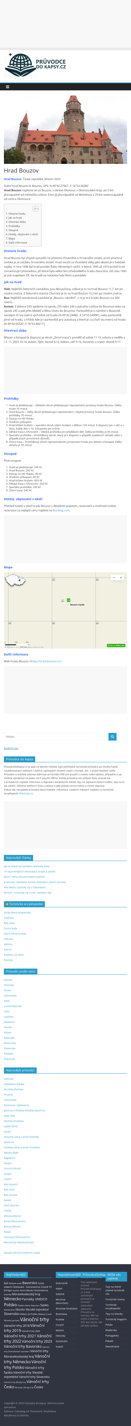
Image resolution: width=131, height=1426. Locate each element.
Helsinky (60, 1335)
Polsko (7, 1032)
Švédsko (8, 1053)
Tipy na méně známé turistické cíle (114, 1290)
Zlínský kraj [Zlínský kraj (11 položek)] (28, 1387)
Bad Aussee (10, 1194)
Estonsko (9, 985)
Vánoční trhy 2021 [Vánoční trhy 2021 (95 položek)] (20, 1335)
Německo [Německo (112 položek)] (12, 1298)
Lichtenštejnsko (13, 1006)
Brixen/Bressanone (15, 1221)
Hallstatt (8, 1078)
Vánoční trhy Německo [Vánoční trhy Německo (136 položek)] (27, 1358)
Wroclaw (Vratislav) (66, 1308)
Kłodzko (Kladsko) (14, 1121)
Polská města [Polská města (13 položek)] (24, 1305)
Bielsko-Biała (11, 1152)
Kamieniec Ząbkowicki (16, 1105)
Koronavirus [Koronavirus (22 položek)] (41, 1290)
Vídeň (59, 1288)
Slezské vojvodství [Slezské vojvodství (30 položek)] (37, 1309)
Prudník (8, 1094)
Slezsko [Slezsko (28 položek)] (20, 1309)
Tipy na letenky (114, 1313)
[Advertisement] (65, 24)
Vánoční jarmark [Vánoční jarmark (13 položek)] (11, 1320)
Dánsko (8, 979)
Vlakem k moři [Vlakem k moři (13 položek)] (45, 1314)
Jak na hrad (15, 217)
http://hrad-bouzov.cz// (47, 661)
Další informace (18, 242)
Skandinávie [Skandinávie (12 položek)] (9, 1309)
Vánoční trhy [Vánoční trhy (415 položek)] (34, 1319)
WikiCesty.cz (26, 793)
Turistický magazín (116, 1319)
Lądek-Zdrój (10, 1126)
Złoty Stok (9, 1115)
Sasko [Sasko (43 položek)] (44, 1305)
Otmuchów (10, 1099)
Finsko (7, 990)
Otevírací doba (17, 221)
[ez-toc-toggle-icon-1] (34, 209)
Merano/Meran (12, 1216)
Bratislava (61, 1314)
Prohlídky (14, 226)
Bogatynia (9, 1158)
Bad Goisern (11, 1184)
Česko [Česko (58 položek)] (38, 1387)
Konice (8, 949)
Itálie (7, 1000)
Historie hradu (17, 213)
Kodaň (59, 1346)
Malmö (60, 1330)
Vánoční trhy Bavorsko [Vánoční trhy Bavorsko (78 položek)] (23, 1346)
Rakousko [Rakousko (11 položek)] (35, 1305)
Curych (60, 1324)
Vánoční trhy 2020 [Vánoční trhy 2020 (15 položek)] (31, 1331)
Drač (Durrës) (11, 1205)
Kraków (60, 1319)
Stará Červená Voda (15, 933)
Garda (7, 1200)
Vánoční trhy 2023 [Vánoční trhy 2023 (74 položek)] (37, 1341)
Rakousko (9, 1037)
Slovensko (9, 1048)
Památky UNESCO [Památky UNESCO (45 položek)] (34, 1299)
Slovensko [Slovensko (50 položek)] (11, 1313)
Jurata (7, 1131)
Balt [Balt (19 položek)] (6, 1283)
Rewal (7, 1231)
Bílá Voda (9, 923)
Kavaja (7, 1173)
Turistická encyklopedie (26, 904)
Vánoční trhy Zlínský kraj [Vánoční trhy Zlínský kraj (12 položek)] (15, 1382)
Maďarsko (111, 1330)
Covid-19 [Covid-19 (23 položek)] (46, 1287)
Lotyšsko (8, 1016)
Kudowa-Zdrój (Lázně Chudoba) (22, 1147)
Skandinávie (112, 1346)
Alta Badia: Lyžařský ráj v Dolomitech (25, 887)
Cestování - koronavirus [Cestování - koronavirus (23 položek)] (26, 1287)
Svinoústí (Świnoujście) (17, 1237)
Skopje (7, 1163)
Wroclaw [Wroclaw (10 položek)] (19, 1387)
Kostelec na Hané (14, 954)
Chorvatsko (10, 995)
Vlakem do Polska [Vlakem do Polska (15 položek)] (29, 1314)
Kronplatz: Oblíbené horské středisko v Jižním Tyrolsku (35, 882)
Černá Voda (10, 928)
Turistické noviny (115, 1299)
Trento (7, 1210)
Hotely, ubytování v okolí (23, 234)
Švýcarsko (9, 1058)
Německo (9, 1022)
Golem (7, 1179)
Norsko (8, 1027)
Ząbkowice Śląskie (14, 1084)
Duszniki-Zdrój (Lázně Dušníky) (21, 1136)
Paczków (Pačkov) (13, 1089)
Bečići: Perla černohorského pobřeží (24, 876)
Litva (6, 1011)
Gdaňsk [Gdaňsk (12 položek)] (15, 1290)
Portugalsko (112, 1335)
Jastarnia (9, 1142)
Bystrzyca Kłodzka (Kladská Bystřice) (24, 1110)
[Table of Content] (36, 208)
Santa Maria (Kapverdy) (17, 912)
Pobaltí (109, 1341)
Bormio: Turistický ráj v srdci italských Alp (27, 892)
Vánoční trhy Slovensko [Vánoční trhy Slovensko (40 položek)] (34, 1377)
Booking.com (61, 510)
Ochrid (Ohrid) (12, 1168)
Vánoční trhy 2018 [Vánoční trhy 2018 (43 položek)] (17, 1326)
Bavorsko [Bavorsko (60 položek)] (29, 1283)
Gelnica (8, 944)
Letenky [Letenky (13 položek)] (7, 1294)
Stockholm (62, 1341)
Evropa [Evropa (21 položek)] (8, 1290)
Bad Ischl (9, 1189)
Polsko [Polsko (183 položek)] (10, 1304)
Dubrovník (62, 1283)
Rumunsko (10, 1043)
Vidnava (8, 939)
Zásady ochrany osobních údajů (22, 1252)
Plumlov (8, 960)
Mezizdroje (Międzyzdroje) (19, 1242)
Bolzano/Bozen (12, 1226)
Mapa (12, 238)
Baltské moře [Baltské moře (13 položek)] (15, 1283)
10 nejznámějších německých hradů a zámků (29, 871)
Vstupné (13, 230)
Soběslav (9, 917)
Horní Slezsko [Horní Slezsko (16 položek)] (27, 1290)
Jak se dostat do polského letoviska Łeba (26, 866)
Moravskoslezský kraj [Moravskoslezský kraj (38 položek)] (26, 1294)
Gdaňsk (60, 1294)
